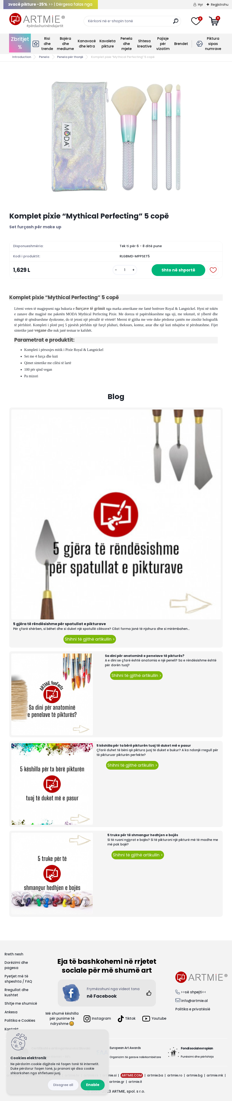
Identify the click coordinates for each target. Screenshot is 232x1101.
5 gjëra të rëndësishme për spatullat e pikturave (59, 623)
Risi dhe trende (47, 43)
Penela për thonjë (70, 57)
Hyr (200, 4)
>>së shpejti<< (193, 992)
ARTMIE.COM (132, 1075)
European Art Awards (125, 1048)
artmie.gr (116, 1081)
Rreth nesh (14, 954)
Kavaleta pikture (107, 44)
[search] (175, 22)
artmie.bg (194, 1075)
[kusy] (124, 270)
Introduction (21, 57)
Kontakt (12, 1029)
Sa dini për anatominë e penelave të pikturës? (144, 656)
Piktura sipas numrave (213, 43)
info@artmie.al (194, 1000)
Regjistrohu (219, 4)
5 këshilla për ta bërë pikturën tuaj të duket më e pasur (144, 745)
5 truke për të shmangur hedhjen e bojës (142, 835)
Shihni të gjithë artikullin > (90, 639)
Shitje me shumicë (21, 1003)
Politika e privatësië (192, 1009)
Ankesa (11, 1012)
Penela (44, 57)
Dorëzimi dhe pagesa (16, 965)
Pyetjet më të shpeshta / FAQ (18, 979)
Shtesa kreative (144, 44)
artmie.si (109, 1075)
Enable (92, 1084)
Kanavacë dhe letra (87, 44)
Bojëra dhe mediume (65, 43)
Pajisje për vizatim (163, 43)
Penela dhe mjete (126, 43)
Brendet (181, 43)
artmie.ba (155, 1075)
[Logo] (37, 20)
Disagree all (63, 1085)
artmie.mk (215, 1075)
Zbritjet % (20, 43)
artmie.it (135, 1081)
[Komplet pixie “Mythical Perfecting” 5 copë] (116, 137)
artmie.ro (174, 1075)
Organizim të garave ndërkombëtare (135, 1057)
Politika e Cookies (20, 1020)
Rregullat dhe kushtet (16, 992)
